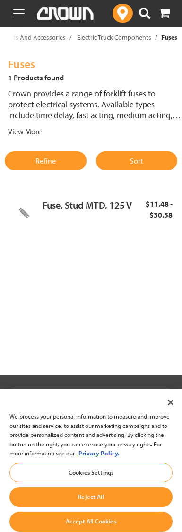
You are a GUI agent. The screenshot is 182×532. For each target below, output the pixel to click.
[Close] (170, 408)
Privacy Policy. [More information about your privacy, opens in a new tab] (98, 459)
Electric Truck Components (114, 37)
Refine (45, 161)
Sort (136, 161)
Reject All (91, 502)
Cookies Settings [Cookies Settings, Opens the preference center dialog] (91, 478)
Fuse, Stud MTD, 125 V (87, 205)
